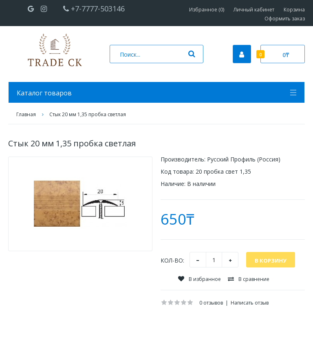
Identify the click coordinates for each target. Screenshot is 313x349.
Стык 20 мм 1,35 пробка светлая (87, 114)
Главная (26, 114)
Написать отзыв (250, 302)
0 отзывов (211, 302)
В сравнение (248, 279)
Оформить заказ (285, 18)
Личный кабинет (254, 9)
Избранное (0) (206, 9)
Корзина (294, 9)
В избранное (199, 279)
